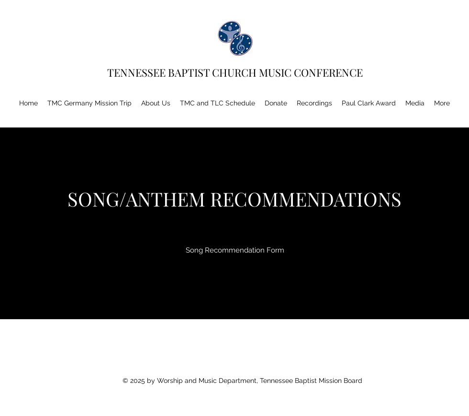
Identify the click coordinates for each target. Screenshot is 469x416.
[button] (155, 103)
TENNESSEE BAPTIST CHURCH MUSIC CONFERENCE (237, 72)
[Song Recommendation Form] (235, 250)
